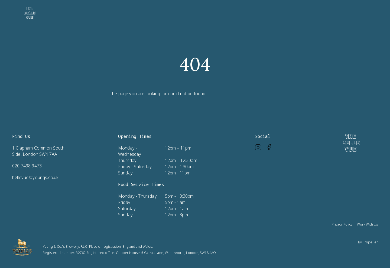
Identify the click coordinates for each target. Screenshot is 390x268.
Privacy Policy (342, 224)
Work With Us (367, 224)
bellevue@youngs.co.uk (35, 177)
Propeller (370, 242)
